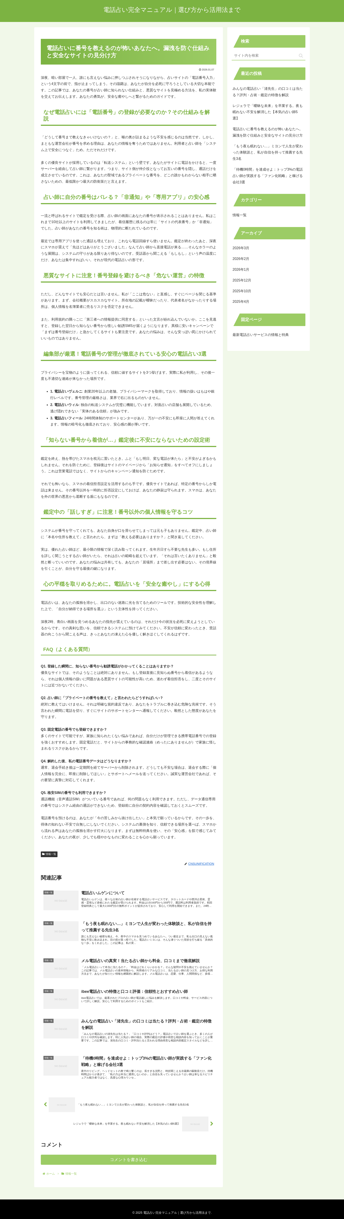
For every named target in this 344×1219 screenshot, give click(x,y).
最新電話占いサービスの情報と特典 (261, 335)
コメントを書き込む (128, 1167)
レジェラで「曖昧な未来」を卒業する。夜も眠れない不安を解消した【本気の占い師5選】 (268, 112)
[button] (301, 55)
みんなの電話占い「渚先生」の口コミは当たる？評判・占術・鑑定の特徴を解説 (268, 92)
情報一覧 (49, 854)
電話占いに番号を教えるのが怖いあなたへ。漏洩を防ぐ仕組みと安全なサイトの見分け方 (268, 132)
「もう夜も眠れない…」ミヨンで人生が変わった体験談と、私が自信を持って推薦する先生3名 (268, 152)
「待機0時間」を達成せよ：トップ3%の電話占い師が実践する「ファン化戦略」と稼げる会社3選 (268, 176)
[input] (268, 55)
